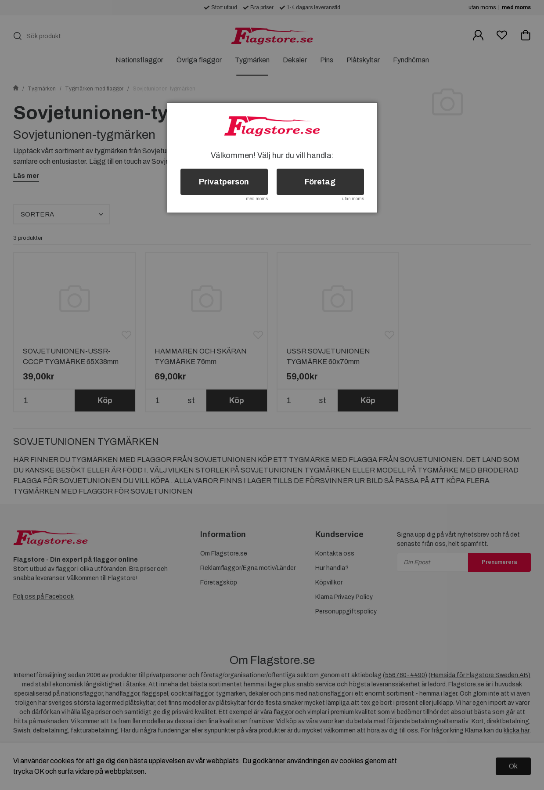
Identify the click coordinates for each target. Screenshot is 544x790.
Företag (320, 181)
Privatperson (224, 181)
